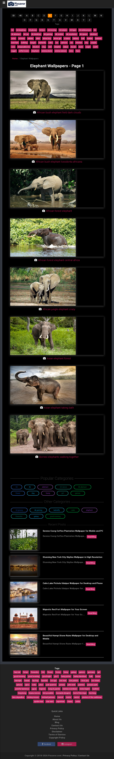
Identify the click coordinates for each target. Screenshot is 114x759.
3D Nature (63, 487)
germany (91, 672)
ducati (73, 47)
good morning (19, 676)
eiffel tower (24, 51)
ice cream (95, 680)
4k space (83, 34)
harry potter (66, 676)
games (82, 672)
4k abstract (16, 34)
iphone (19, 684)
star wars (49, 701)
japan (34, 689)
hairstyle (18, 680)
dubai (65, 47)
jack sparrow (51, 684)
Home (15, 58)
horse (98, 676)
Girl (62, 493)
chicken (79, 42)
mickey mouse (33, 697)
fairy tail (17, 672)
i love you (85, 680)
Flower (18, 493)
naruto (76, 697)
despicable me (24, 47)
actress (22, 38)
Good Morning (55, 516)
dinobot (36, 47)
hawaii (26, 680)
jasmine (81, 684)
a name (67, 38)
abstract (93, 34)
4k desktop (36, 34)
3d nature (63, 30)
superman (60, 701)
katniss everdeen (70, 689)
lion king (92, 693)
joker (41, 684)
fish (43, 672)
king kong (22, 693)
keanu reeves (34, 693)
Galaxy (36, 516)
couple (93, 42)
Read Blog (92, 536)
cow (13, 47)
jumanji (62, 684)
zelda (77, 701)
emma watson (60, 51)
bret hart (14, 42)
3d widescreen (85, 30)
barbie (89, 38)
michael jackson (48, 697)
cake (51, 42)
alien (38, 38)
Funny (48, 493)
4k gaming (48, 34)
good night (46, 676)
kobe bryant (85, 689)
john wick (71, 684)
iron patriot (73, 680)
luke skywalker (18, 697)
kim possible (48, 693)
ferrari (25, 672)
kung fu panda (54, 689)
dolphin (57, 47)
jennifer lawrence (22, 689)
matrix (68, 697)
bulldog (24, 42)
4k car (26, 34)
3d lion (42, 30)
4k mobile (59, 34)
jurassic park (92, 684)
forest (58, 672)
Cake (73, 510)
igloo (27, 684)
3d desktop (21, 30)
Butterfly (57, 510)
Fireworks (19, 516)
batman (98, 38)
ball (82, 38)
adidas (30, 38)
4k (95, 30)
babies (75, 38)
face (78, 51)
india (34, 684)
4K (20, 15)
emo (71, 51)
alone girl (57, 38)
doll (49, 47)
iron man (62, 680)
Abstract (45, 487)
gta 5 (56, 676)
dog (43, 47)
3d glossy (33, 30)
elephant (35, 51)
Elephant (89, 510)
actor (13, 38)
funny (66, 672)
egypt (13, 51)
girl (99, 672)
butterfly (42, 42)
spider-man (38, 701)
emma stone (47, 51)
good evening (33, 676)
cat (71, 42)
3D (13, 15)
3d (12, 30)
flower (50, 672)
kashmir (96, 689)
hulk (91, 676)
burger (33, 42)
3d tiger (73, 30)
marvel (60, 697)
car (57, 42)
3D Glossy (19, 510)
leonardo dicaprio (63, 693)
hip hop (35, 680)
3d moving (52, 30)
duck (81, 47)
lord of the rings (79, 693)
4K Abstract (82, 487)
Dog (33, 493)
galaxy (73, 672)
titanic (69, 701)
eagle (88, 47)
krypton (42, 689)
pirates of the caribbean (92, 697)
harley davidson (80, 676)
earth (95, 47)
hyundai (44, 680)
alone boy (47, 38)
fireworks (35, 672)
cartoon (64, 42)
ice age (53, 680)
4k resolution (71, 34)
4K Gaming (38, 510)
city (86, 42)
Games (77, 493)
